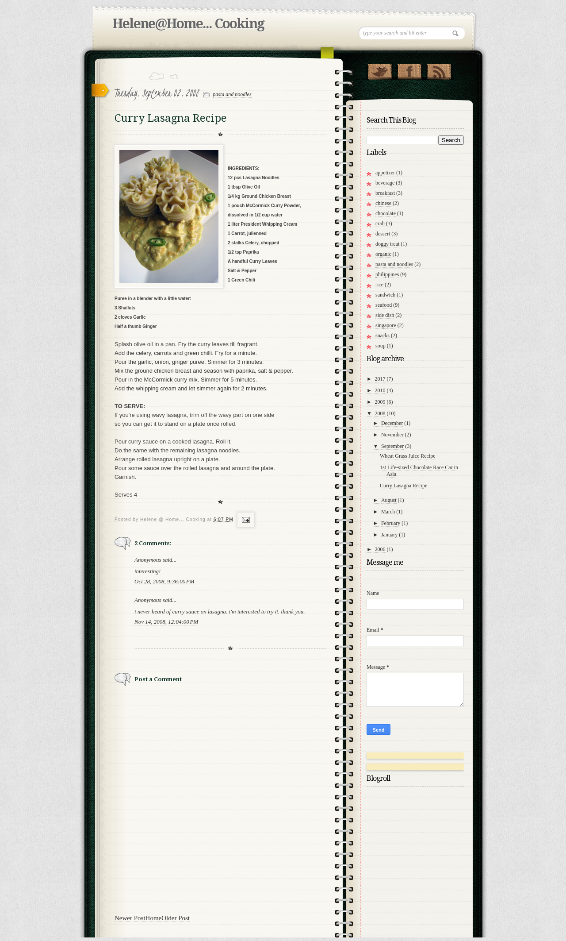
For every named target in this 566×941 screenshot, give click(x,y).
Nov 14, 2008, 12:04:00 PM (166, 621)
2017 (380, 379)
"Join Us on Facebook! (409, 69)
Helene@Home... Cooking (188, 23)
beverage (384, 183)
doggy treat (387, 244)
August (389, 500)
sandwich (385, 295)
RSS (439, 69)
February (390, 523)
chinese (383, 203)
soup (380, 346)
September (392, 446)
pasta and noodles (232, 94)
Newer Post (130, 918)
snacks (382, 335)
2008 (380, 413)
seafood (383, 305)
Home (153, 918)
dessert (382, 234)
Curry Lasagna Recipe (403, 485)
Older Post (175, 918)
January (389, 535)
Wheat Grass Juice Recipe (408, 456)
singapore (385, 325)
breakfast (385, 193)
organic (383, 254)
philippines (387, 274)
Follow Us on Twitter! (379, 69)
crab (380, 223)
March (388, 512)
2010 (380, 390)
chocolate (385, 213)
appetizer (385, 173)
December (392, 423)
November (392, 435)
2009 (380, 402)
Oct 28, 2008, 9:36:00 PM (164, 581)
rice (379, 285)
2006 (380, 549)
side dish (384, 315)
